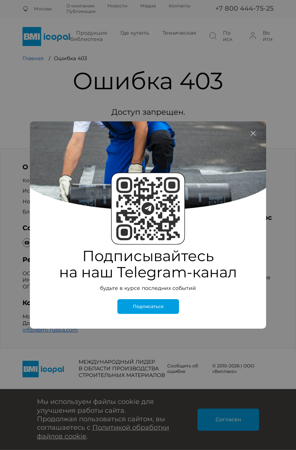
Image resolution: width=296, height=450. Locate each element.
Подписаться (148, 306)
